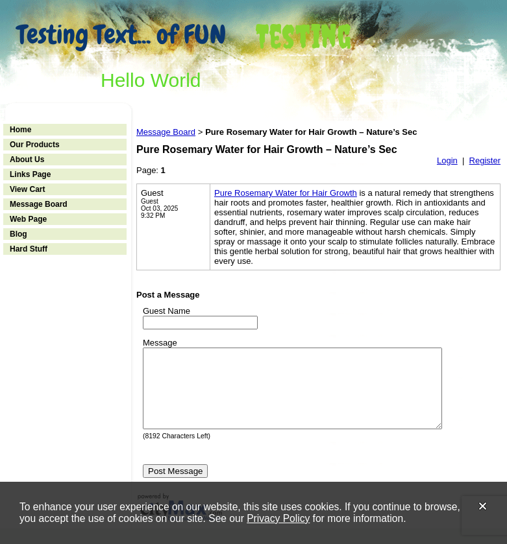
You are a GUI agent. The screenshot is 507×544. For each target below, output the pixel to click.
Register (485, 160)
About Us (27, 159)
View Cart (27, 189)
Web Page (28, 219)
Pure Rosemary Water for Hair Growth (285, 193)
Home (20, 129)
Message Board (39, 204)
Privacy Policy (278, 518)
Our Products (35, 144)
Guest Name (166, 311)
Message (160, 343)
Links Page (30, 174)
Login (447, 160)
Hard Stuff (28, 249)
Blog (18, 234)
